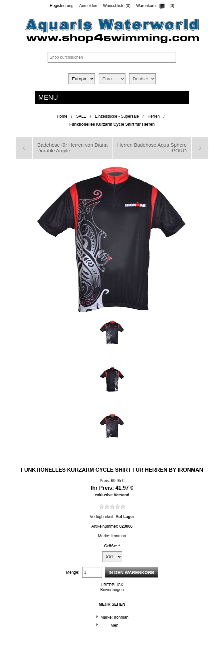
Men (114, 625)
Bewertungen (112, 589)
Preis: (105, 480)
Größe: (111, 545)
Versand (121, 495)
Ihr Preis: (102, 488)
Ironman (190, 470)
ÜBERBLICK (112, 585)
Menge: (72, 572)
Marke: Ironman (114, 617)
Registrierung (61, 5)
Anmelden (88, 5)
